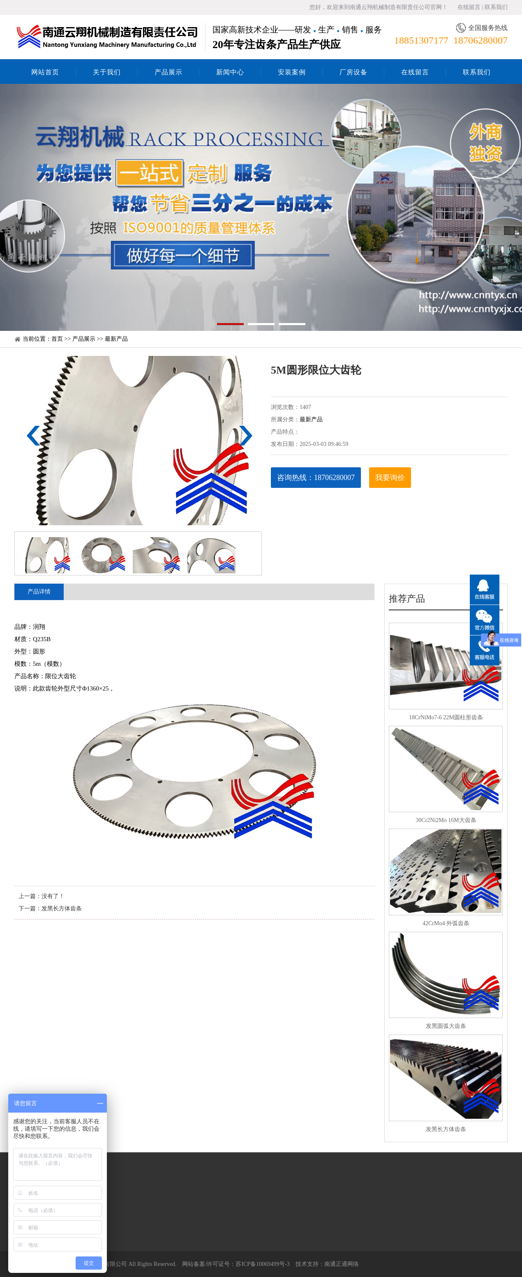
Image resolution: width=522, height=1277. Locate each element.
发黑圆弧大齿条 (446, 1026)
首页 (57, 339)
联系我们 (496, 7)
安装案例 (292, 72)
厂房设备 (353, 72)
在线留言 (468, 7)
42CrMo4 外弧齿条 (446, 923)
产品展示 (168, 72)
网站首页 (45, 72)
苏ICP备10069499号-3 (262, 1264)
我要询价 (390, 477)
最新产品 (116, 339)
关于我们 (107, 72)
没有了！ (53, 896)
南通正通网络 (341, 1264)
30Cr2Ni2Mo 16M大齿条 (446, 820)
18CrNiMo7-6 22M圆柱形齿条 (446, 717)
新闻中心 (230, 72)
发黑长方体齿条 (62, 908)
